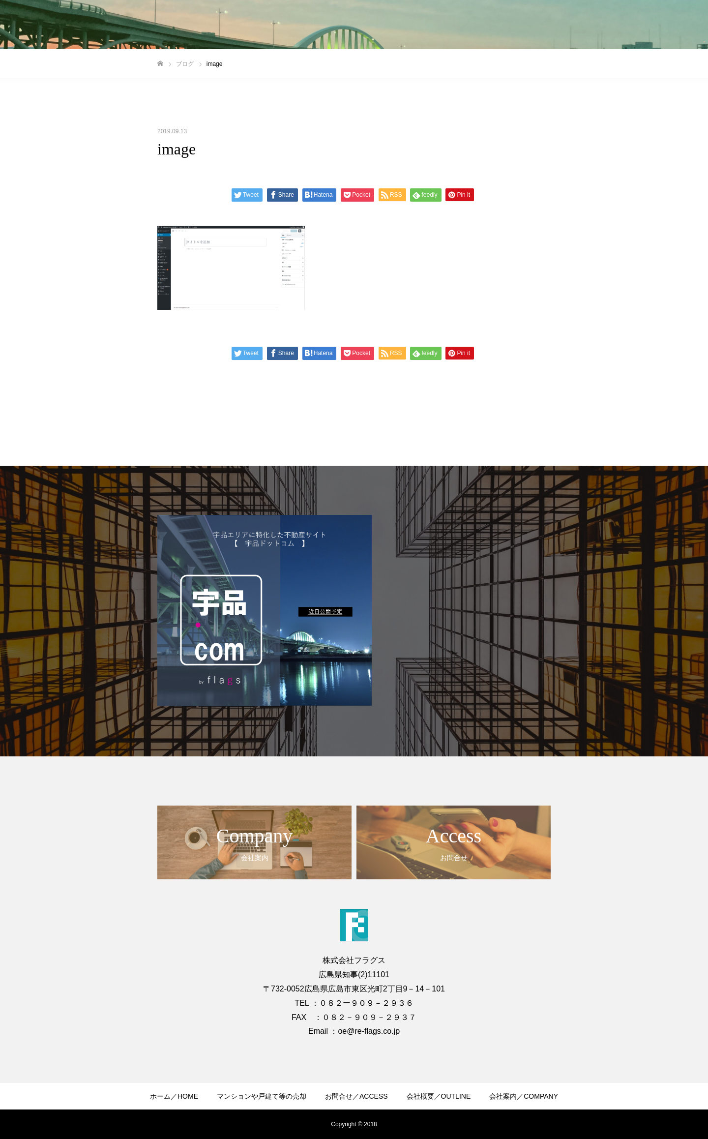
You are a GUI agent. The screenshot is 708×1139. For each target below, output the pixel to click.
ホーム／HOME (174, 1096)
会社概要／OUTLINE (439, 1096)
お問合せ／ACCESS (356, 1096)
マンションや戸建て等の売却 (261, 1096)
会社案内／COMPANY (523, 1096)
